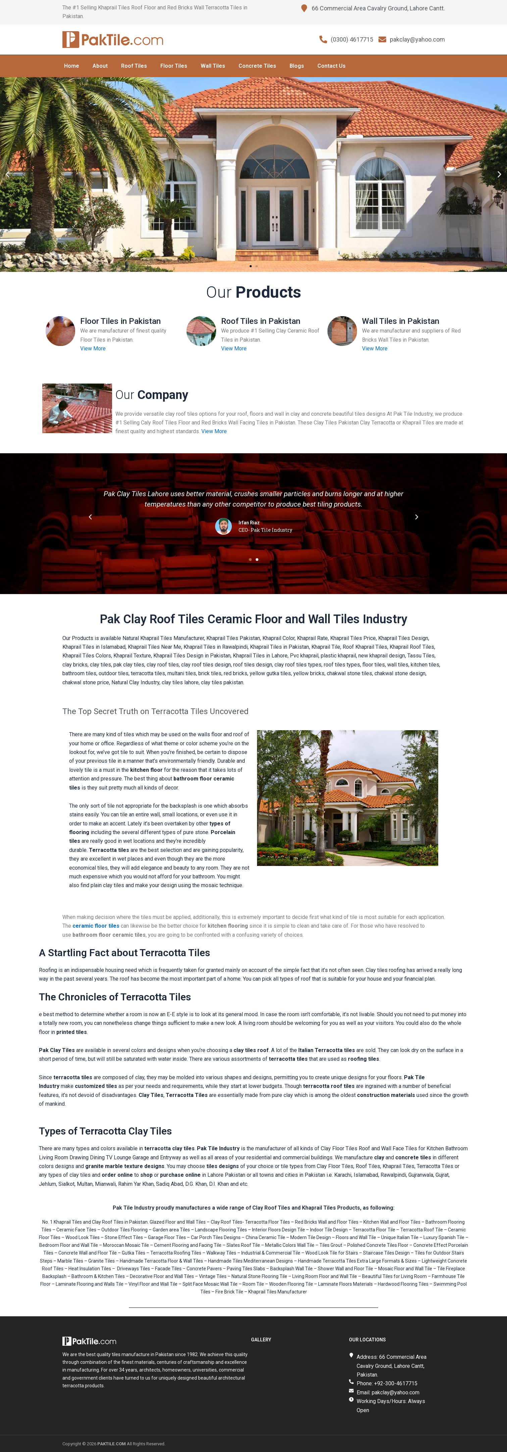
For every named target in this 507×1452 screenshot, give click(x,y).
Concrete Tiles (257, 65)
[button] (7, 174)
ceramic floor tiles (95, 925)
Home (71, 65)
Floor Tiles (173, 65)
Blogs (297, 65)
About (100, 65)
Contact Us (331, 65)
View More (93, 348)
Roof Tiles (134, 65)
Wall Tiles (213, 65)
